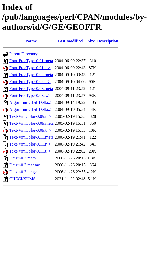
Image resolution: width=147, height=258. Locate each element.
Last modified (70, 41)
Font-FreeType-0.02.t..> (30, 81)
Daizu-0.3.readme (24, 165)
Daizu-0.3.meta (22, 158)
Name (31, 41)
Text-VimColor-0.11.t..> (30, 151)
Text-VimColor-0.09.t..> (30, 130)
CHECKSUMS (22, 179)
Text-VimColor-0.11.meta (31, 137)
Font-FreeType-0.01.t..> (30, 67)
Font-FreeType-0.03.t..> (30, 95)
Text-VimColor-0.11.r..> (30, 144)
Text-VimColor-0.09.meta (31, 123)
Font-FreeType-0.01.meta (31, 60)
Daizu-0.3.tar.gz (23, 172)
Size (91, 41)
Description (107, 41)
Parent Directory (23, 54)
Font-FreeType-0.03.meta (31, 88)
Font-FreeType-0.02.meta (31, 74)
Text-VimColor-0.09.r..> (30, 116)
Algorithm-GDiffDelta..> (31, 102)
